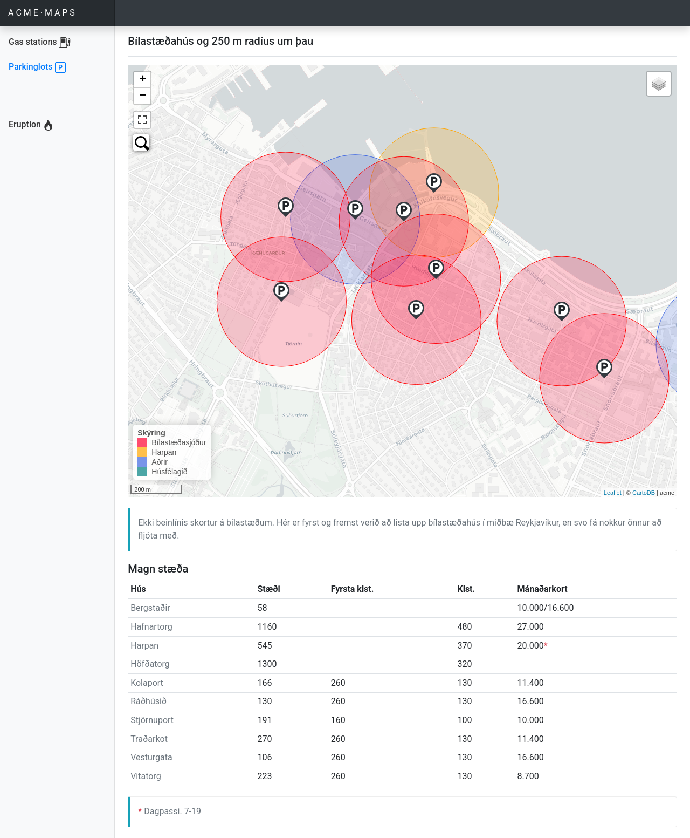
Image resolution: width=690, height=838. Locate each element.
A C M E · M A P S (41, 13)
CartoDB (643, 492)
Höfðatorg (150, 664)
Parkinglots (37, 68)
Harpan (144, 646)
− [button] (142, 96)
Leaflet (613, 492)
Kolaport (146, 683)
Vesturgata (151, 757)
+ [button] (142, 80)
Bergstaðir (150, 608)
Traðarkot (149, 739)
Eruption (31, 126)
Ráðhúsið (148, 701)
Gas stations (56, 42)
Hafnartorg (151, 627)
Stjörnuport (152, 720)
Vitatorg (145, 776)
